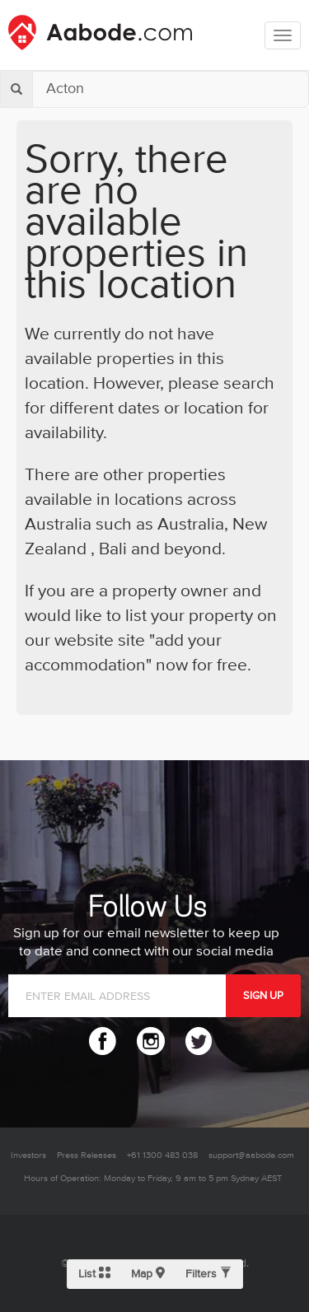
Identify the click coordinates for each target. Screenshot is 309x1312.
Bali (111, 549)
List (94, 1274)
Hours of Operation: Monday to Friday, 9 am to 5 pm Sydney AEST (153, 1178)
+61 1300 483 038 (162, 1155)
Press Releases (86, 1155)
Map (148, 1274)
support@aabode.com (251, 1155)
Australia (190, 524)
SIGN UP (263, 995)
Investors (28, 1155)
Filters (208, 1274)
